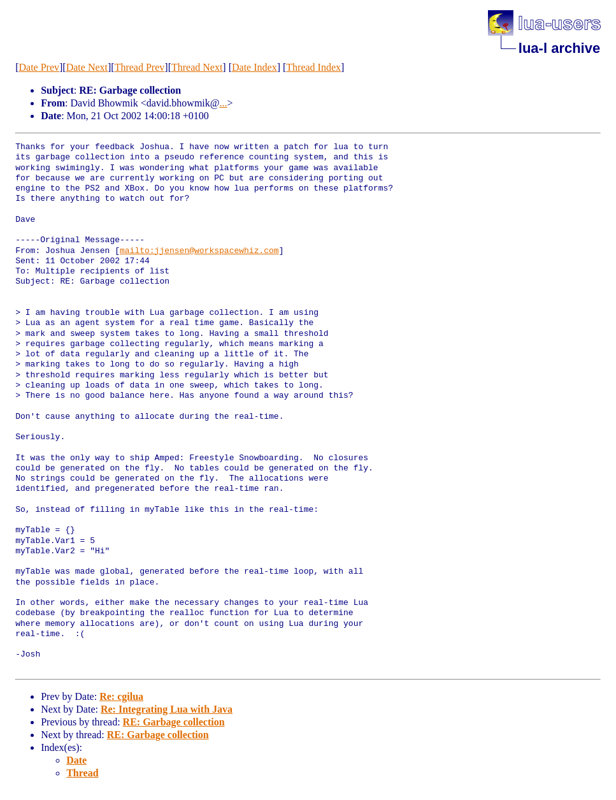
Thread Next (196, 67)
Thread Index (313, 67)
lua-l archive (559, 48)
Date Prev (39, 67)
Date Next (87, 67)
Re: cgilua (121, 696)
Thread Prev (140, 67)
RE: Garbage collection (174, 721)
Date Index (254, 67)
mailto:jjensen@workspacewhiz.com (199, 251)
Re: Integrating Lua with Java (167, 709)
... (223, 103)
